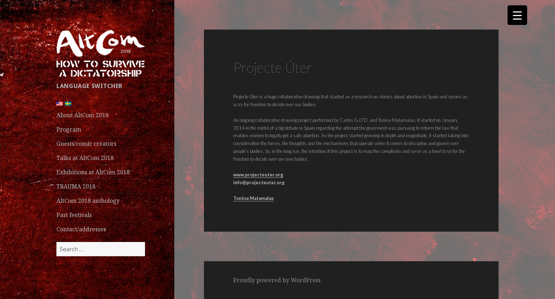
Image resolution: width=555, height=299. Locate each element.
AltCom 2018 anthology (88, 201)
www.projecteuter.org (258, 174)
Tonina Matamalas (253, 198)
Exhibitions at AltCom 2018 (93, 172)
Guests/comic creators (86, 144)
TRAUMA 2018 (75, 186)
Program (68, 129)
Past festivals (74, 215)
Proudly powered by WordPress (277, 280)
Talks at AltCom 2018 (85, 158)
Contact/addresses (81, 229)
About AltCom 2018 (82, 115)
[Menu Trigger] (517, 15)
